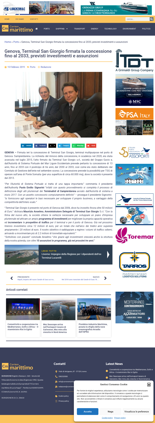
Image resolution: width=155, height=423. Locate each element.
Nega (110, 411)
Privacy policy (120, 418)
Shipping (62, 28)
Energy (94, 29)
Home (7, 19)
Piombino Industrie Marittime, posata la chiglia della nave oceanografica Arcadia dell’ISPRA (93, 328)
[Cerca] (151, 19)
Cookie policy (107, 418)
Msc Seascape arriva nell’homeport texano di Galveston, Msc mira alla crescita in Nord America (55, 328)
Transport (79, 29)
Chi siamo (19, 19)
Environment (129, 29)
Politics (146, 29)
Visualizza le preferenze (136, 411)
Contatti (34, 19)
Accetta (88, 411)
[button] (148, 384)
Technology (110, 29)
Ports (47, 29)
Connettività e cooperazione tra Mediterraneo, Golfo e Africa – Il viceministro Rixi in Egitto (23, 327)
